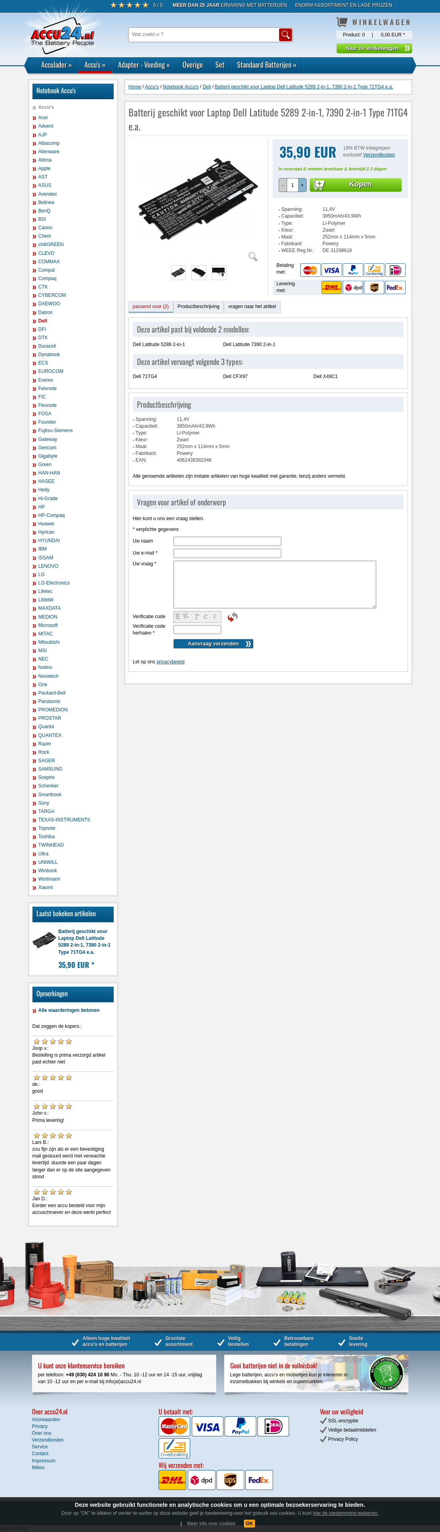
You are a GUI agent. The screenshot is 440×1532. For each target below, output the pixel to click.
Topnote (47, 828)
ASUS (45, 185)
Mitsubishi (49, 642)
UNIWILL (48, 862)
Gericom (47, 448)
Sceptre (46, 777)
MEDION (48, 617)
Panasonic (49, 701)
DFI (42, 329)
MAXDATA (49, 608)
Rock (43, 752)
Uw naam (143, 541)
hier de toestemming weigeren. (346, 1513)
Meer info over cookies (211, 1523)
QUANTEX (50, 735)
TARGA (46, 811)
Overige (193, 64)
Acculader (56, 64)
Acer (43, 117)
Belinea (46, 202)
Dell (42, 321)
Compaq (47, 278)
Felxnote (47, 388)
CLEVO (46, 253)
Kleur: (287, 230)
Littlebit (46, 600)
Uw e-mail (145, 553)
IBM (42, 549)
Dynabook (49, 354)
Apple (44, 168)
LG (41, 574)
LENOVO (48, 566)
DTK (43, 337)
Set (220, 64)
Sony (43, 803)
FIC (42, 397)
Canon (45, 227)
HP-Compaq (51, 515)
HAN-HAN (49, 473)
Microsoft (48, 625)
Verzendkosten (379, 155)
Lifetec (45, 591)
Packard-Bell (52, 693)
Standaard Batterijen (267, 64)
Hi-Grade (48, 498)
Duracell (47, 346)
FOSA (45, 414)
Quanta (46, 726)
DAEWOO (49, 303)
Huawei (46, 524)
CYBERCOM (52, 295)
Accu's (95, 64)
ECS (43, 363)
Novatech (48, 676)
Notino (45, 667)
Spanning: (292, 209)
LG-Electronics (54, 583)
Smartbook (50, 794)
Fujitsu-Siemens (55, 430)
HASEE (46, 481)
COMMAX (49, 261)
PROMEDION (53, 710)
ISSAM (45, 558)
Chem (44, 236)
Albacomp (49, 143)
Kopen (361, 184)
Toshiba (46, 836)
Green (45, 464)
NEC (43, 659)
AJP (42, 135)
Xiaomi (45, 887)
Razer (44, 744)
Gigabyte (48, 456)
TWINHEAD (51, 845)
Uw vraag (145, 564)
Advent (45, 126)
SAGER (46, 760)
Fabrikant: (292, 243)
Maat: (287, 237)
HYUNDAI (49, 540)
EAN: (141, 460)
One (43, 684)
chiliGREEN (51, 244)
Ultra (43, 854)
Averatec (47, 194)
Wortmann (49, 879)
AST (43, 177)
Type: (287, 223)
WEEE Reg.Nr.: (298, 250)
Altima (45, 160)
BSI (42, 219)
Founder (47, 422)
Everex (45, 380)
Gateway (47, 439)
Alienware (49, 151)
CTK (43, 287)
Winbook (47, 870)
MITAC (45, 634)
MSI (42, 650)
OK (249, 1523)
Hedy (44, 490)
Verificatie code (149, 616)
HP (41, 507)
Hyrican (46, 532)
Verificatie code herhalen (149, 629)
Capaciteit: (292, 216)
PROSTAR (49, 718)
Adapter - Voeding (144, 64)
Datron (45, 312)
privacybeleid (171, 662)
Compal (46, 270)
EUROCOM (51, 371)
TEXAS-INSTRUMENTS (64, 820)
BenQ (44, 211)
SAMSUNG (50, 769)
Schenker (48, 786)
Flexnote (47, 405)
